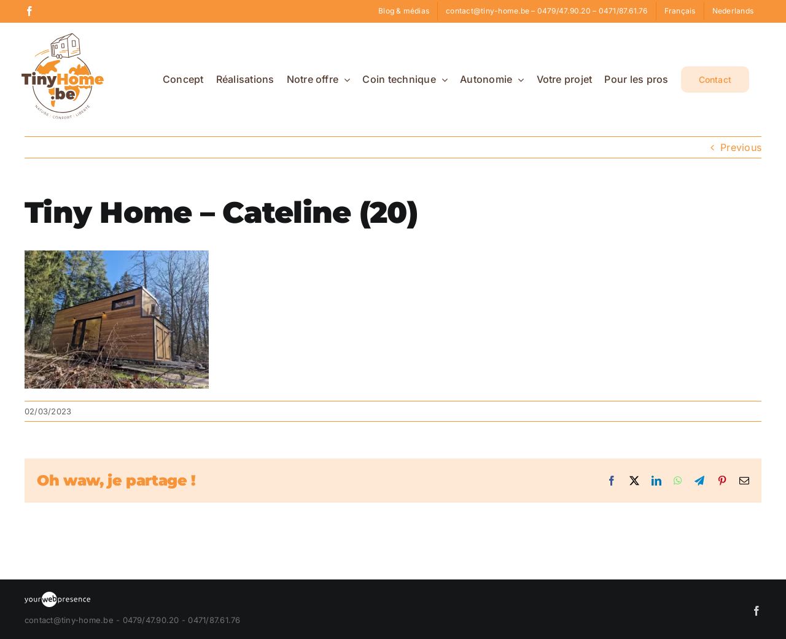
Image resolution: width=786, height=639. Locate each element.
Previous (740, 147)
